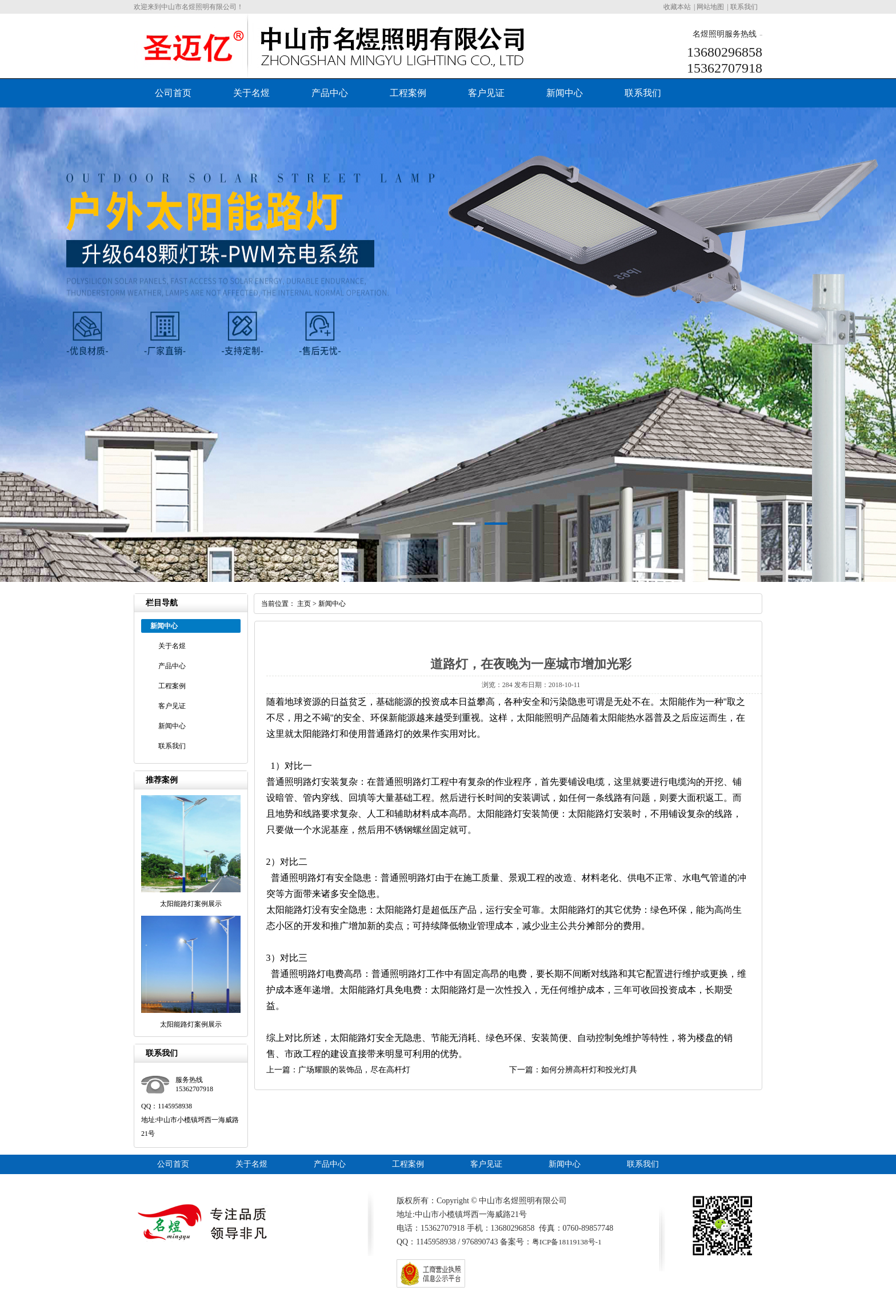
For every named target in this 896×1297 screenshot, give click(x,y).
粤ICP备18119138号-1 (567, 1242)
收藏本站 (677, 7)
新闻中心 (564, 93)
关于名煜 (251, 93)
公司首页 (173, 93)
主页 (304, 604)
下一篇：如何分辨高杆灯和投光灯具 (573, 1069)
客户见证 (486, 93)
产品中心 (329, 93)
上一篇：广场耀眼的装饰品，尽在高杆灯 (338, 1069)
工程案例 (408, 93)
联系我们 (744, 7)
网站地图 (710, 7)
